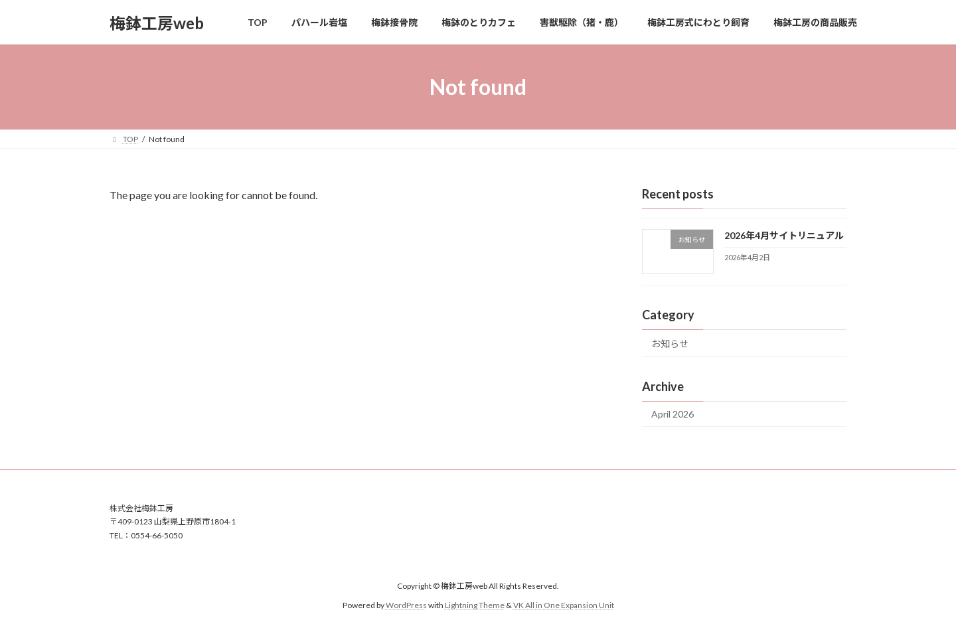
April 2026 (672, 414)
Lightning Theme (475, 605)
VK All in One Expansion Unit (563, 605)
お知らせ (669, 343)
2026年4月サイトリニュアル (784, 235)
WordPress (406, 605)
